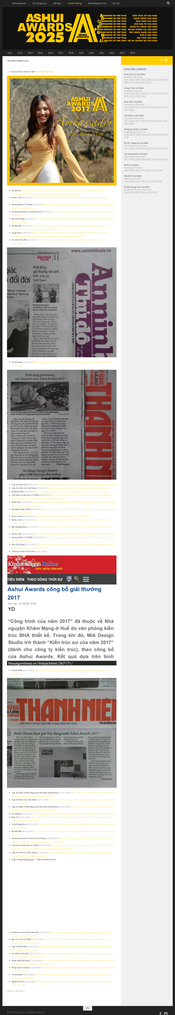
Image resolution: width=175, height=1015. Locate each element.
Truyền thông (70, 3)
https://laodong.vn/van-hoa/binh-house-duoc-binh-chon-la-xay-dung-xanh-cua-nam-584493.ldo (74, 806)
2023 (109, 54)
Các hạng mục (38, 3)
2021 (91, 54)
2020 (82, 54)
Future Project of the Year (48, 195)
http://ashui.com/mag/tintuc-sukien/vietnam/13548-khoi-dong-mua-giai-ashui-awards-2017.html (74, 198)
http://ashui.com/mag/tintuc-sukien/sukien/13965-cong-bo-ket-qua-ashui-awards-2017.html (74, 528)
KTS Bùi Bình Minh (44, 73)
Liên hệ (108, 3)
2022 (100, 54)
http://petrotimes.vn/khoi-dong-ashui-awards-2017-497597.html (62, 511)
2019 (73, 54)
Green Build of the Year (70, 195)
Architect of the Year (42, 192)
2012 (9, 54)
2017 (54, 54)
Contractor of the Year (79, 192)
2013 (18, 54)
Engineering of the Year (26, 195)
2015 (36, 54)
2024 (118, 54)
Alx (17, 1005)
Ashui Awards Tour (92, 3)
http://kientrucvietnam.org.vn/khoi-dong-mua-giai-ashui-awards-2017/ (78, 484)
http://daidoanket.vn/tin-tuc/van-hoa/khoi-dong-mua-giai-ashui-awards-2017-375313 (72, 487)
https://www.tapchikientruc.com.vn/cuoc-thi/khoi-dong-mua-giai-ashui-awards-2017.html (77, 480)
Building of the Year (60, 192)
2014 (27, 54)
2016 (45, 54)
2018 (64, 54)
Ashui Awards (18, 3)
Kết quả (54, 3)
